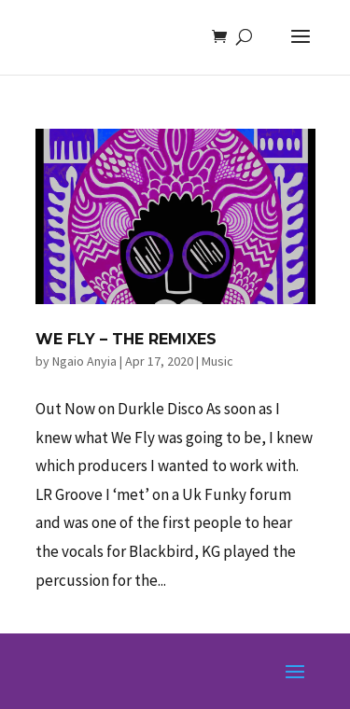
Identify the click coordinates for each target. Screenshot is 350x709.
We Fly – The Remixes (126, 339)
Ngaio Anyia (84, 361)
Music (217, 361)
